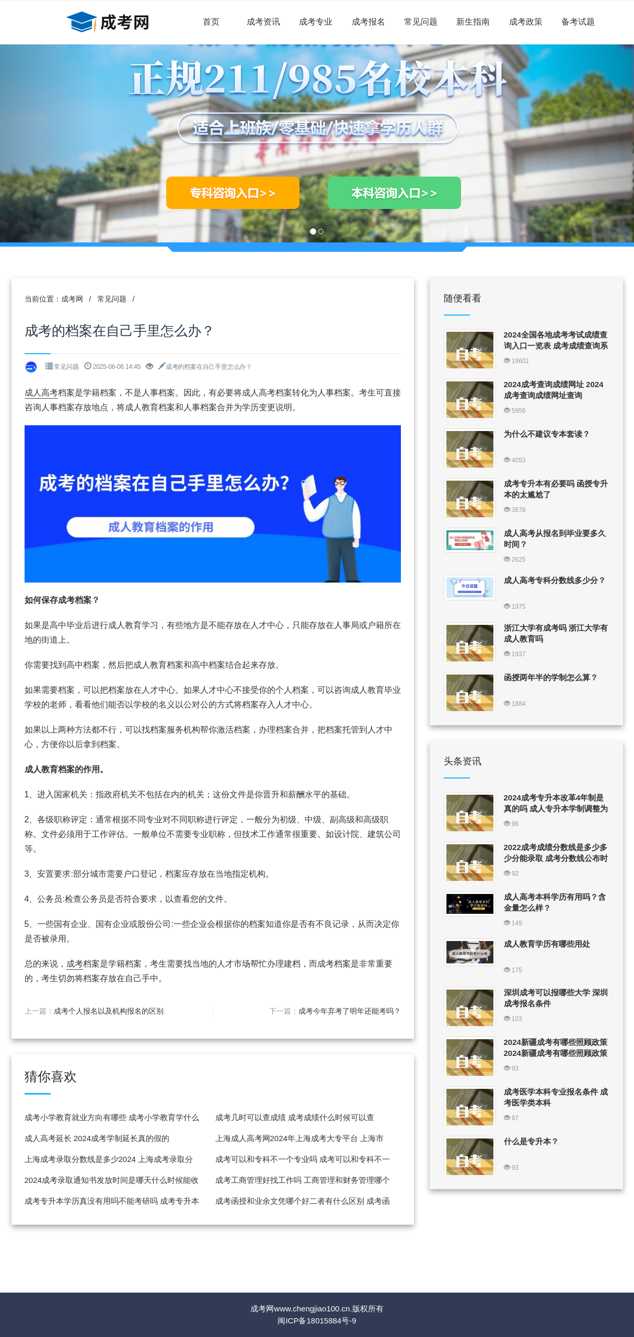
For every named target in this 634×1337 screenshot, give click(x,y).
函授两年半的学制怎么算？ (551, 677)
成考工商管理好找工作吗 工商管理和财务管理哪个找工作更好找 (302, 1183)
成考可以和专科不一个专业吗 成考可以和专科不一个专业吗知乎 (302, 1162)
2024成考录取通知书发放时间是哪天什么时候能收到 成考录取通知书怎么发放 (112, 1183)
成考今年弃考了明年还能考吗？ (349, 1011)
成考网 (72, 299)
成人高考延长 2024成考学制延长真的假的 (97, 1138)
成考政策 (526, 21)
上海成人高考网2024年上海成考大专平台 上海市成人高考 (299, 1141)
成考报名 (368, 21)
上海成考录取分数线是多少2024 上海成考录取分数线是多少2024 (109, 1162)
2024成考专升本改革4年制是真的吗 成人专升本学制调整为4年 (556, 808)
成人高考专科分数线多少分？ (555, 580)
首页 (211, 21)
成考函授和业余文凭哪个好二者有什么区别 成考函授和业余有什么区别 (302, 1204)
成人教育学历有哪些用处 (547, 943)
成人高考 (41, 392)
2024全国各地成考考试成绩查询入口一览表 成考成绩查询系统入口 (556, 345)
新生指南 (473, 21)
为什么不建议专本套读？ (547, 433)
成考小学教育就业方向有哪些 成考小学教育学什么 (112, 1117)
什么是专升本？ (531, 1141)
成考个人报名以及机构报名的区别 (109, 1011)
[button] (47, 143)
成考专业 (315, 21)
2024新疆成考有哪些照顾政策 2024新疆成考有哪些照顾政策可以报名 (555, 1053)
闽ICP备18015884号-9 (317, 1320)
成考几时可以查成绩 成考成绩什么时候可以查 (294, 1117)
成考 (74, 963)
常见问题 (420, 21)
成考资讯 (263, 21)
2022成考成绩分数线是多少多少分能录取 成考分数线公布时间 (556, 858)
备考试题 (578, 21)
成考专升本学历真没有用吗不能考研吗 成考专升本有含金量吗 (112, 1204)
